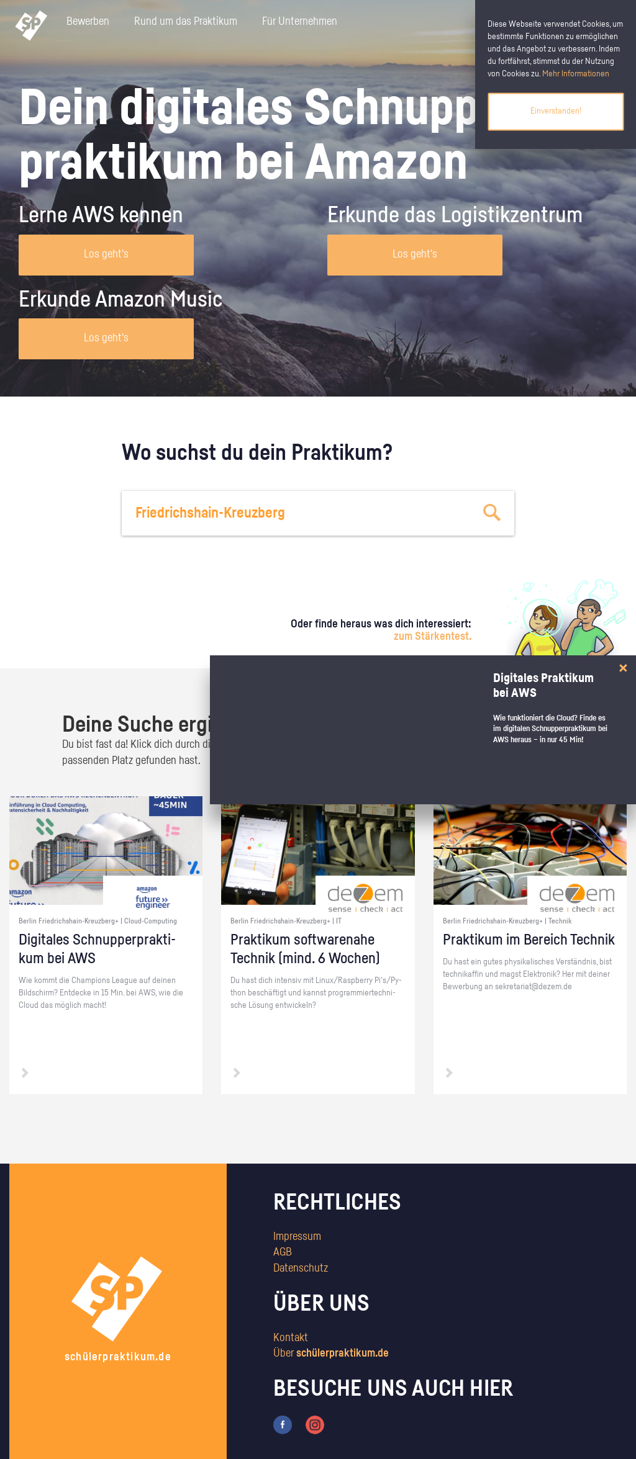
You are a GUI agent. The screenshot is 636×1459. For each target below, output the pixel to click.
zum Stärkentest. (432, 636)
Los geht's (106, 254)
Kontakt (290, 1338)
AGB (282, 1252)
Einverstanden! (555, 111)
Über (331, 1353)
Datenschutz (300, 1268)
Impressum (297, 1236)
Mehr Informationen (575, 74)
